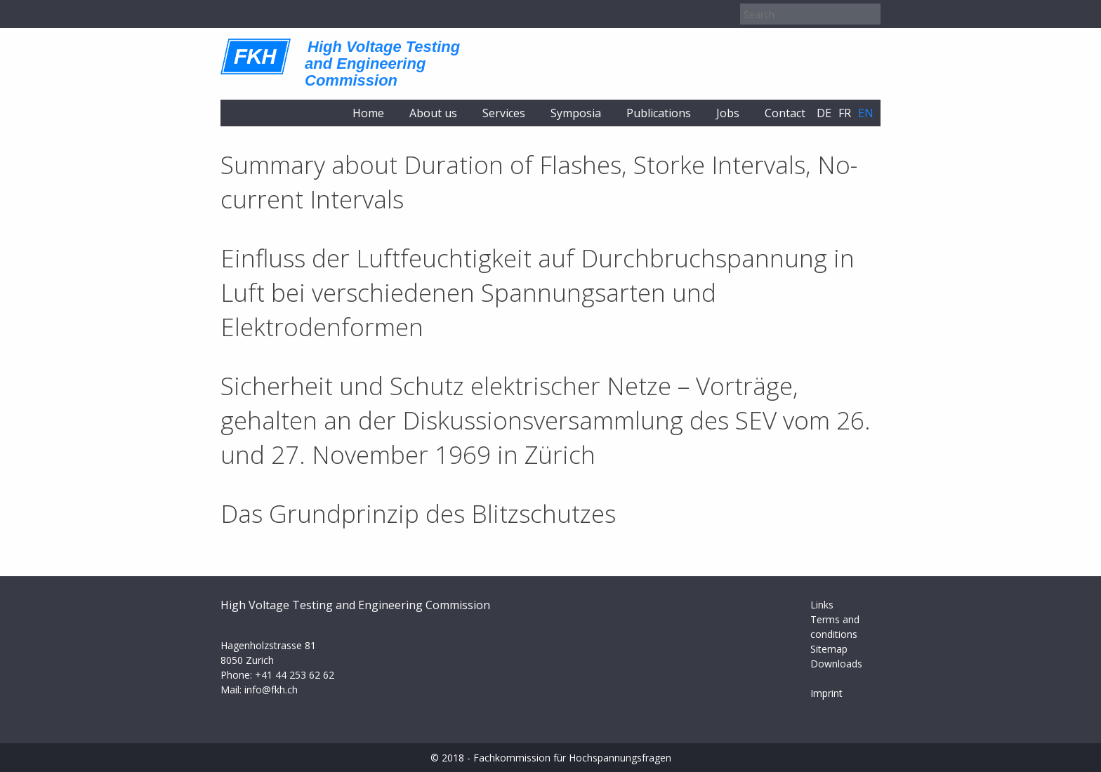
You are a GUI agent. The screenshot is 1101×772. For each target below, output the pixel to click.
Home (368, 113)
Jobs (727, 113)
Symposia (575, 113)
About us (433, 113)
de (824, 113)
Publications (658, 113)
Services (503, 113)
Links (821, 604)
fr (844, 113)
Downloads (836, 663)
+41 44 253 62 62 (294, 674)
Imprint (826, 693)
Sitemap (829, 648)
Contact (785, 113)
